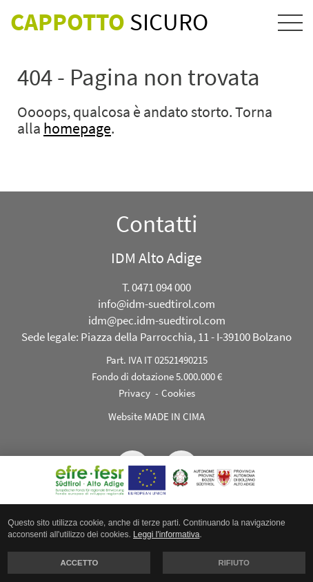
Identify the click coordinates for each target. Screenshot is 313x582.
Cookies (178, 392)
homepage (77, 128)
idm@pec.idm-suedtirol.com (156, 320)
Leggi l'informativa (166, 534)
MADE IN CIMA (174, 416)
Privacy (134, 392)
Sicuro (109, 22)
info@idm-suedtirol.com (156, 303)
